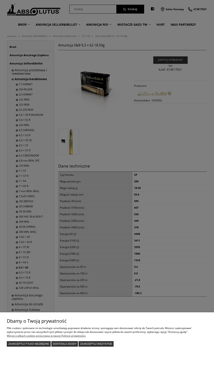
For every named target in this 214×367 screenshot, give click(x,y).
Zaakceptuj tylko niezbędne (28, 343)
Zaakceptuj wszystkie (96, 343)
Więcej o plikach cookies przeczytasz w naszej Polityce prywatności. (46, 336)
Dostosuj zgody (64, 343)
